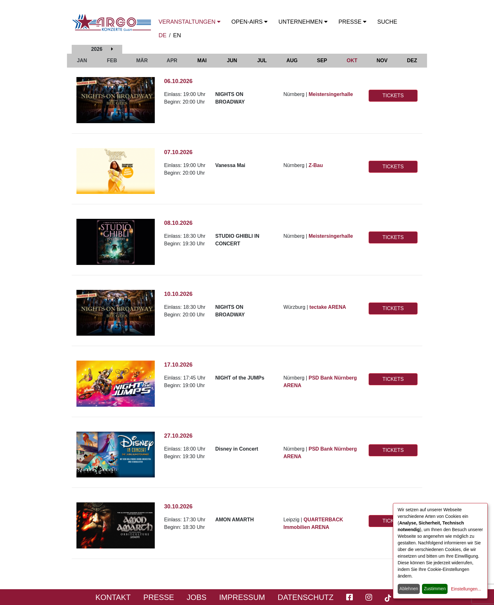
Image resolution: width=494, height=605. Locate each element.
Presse (352, 22)
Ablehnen (409, 588)
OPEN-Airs (249, 22)
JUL (262, 60)
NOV (382, 60)
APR (172, 60)
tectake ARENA (328, 307)
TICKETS (393, 95)
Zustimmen (435, 588)
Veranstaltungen (189, 22)
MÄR (142, 60)
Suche (387, 22)
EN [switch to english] (177, 35)
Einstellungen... (466, 588)
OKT (352, 60)
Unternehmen (303, 22)
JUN (232, 60)
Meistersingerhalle (331, 94)
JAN (82, 60)
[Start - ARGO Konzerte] (111, 22)
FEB (112, 60)
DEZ (412, 60)
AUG (292, 60)
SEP (322, 60)
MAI (202, 60)
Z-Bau (316, 165)
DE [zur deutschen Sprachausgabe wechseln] (162, 35)
